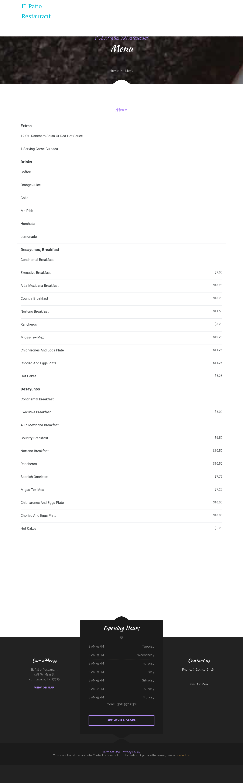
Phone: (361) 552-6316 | (198, 669)
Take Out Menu (198, 684)
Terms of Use (111, 752)
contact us (183, 755)
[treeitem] (121, 138)
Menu (121, 110)
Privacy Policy (131, 752)
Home (114, 70)
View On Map (44, 687)
